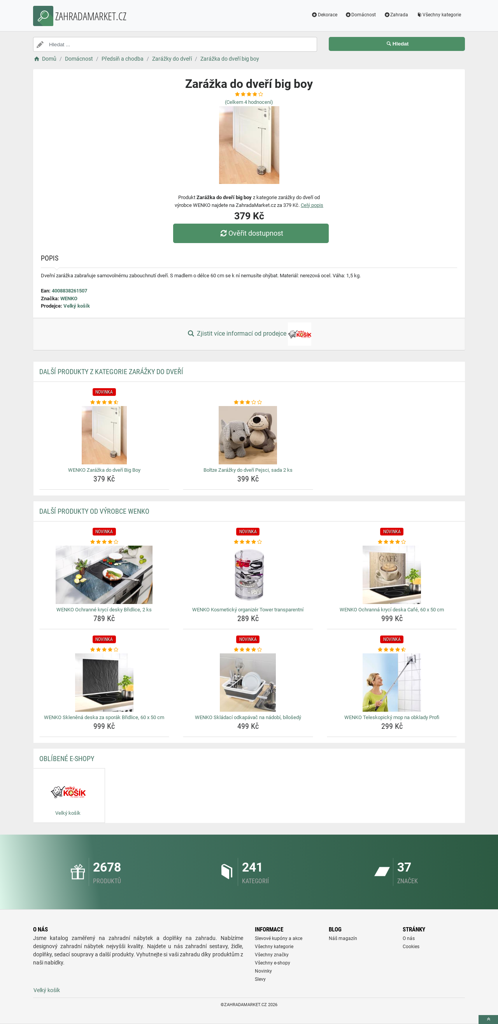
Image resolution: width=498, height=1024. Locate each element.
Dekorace (324, 15)
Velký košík (76, 306)
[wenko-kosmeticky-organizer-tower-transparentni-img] (248, 575)
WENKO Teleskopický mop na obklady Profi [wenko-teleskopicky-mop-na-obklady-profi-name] (391, 717)
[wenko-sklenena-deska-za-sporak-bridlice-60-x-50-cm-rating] (104, 650)
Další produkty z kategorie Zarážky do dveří (111, 372)
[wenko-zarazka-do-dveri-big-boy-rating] (104, 402)
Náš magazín (343, 938)
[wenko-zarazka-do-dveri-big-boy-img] (104, 435)
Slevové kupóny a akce (278, 938)
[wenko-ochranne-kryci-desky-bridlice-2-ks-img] (104, 575)
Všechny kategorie (438, 15)
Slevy (260, 979)
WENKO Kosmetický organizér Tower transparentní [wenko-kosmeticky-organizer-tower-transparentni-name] (247, 610)
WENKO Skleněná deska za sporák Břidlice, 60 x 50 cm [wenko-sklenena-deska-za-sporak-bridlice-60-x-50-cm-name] (104, 717)
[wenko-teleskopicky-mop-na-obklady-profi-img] (392, 682)
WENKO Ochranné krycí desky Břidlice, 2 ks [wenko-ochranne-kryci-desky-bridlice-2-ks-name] (104, 610)
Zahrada (396, 15)
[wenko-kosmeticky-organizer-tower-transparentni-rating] (248, 542)
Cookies (411, 946)
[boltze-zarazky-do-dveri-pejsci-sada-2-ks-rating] (248, 402)
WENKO (68, 298)
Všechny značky (272, 954)
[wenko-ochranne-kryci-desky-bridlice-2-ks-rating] (104, 542)
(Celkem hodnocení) (249, 102)
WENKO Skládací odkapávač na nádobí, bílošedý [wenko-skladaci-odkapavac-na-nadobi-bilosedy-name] (248, 717)
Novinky (263, 971)
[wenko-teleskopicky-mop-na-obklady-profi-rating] (392, 650)
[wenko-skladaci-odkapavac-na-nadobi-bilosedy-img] (248, 682)
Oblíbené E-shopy (66, 758)
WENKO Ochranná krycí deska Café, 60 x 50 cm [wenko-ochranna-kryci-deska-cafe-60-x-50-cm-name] (392, 610)
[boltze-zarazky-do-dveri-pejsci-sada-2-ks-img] (248, 435)
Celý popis (312, 205)
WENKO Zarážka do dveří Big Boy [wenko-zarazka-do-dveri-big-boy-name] (104, 470)
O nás (409, 938)
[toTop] (488, 1019)
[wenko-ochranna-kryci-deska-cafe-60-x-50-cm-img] (392, 575)
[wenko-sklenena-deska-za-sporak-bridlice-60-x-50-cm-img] (104, 682)
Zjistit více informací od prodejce (249, 334)
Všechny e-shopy (272, 963)
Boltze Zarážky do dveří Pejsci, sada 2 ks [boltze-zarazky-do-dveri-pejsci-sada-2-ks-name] (248, 470)
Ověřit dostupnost (251, 233)
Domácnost (360, 15)
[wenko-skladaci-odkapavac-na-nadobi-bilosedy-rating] (248, 650)
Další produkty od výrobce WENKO (94, 511)
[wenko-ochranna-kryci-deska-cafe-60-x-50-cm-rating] (392, 542)
